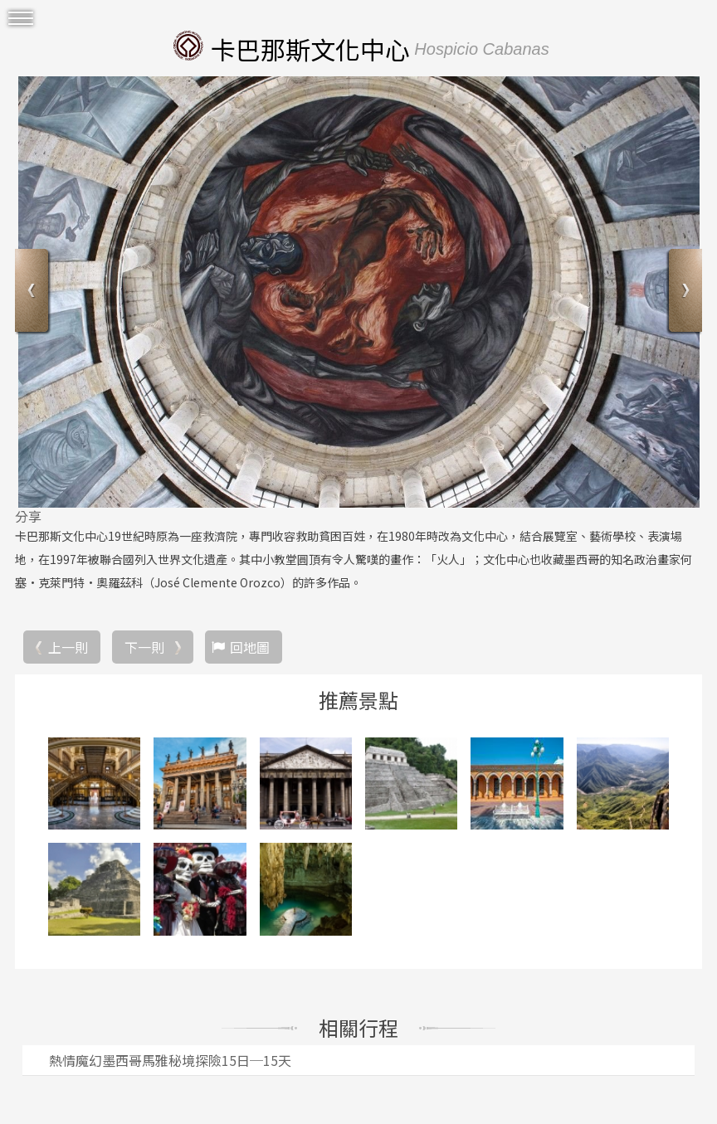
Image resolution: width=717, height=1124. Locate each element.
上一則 (68, 647)
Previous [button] (33, 292)
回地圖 (250, 647)
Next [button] (683, 292)
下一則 (144, 647)
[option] (358, 292)
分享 (28, 516)
